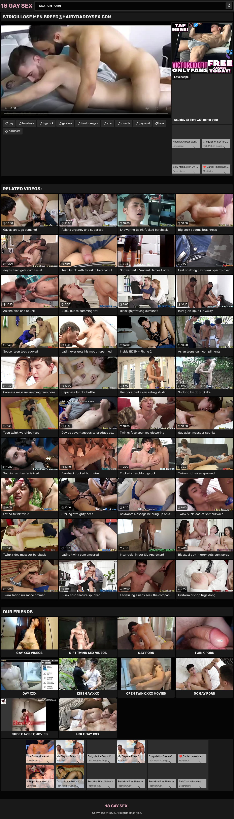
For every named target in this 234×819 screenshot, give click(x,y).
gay (11, 123)
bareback (28, 123)
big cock (48, 123)
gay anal (144, 123)
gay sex (67, 123)
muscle (125, 123)
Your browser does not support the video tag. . (86, 70)
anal (109, 123)
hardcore (15, 131)
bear (161, 123)
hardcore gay (89, 123)
